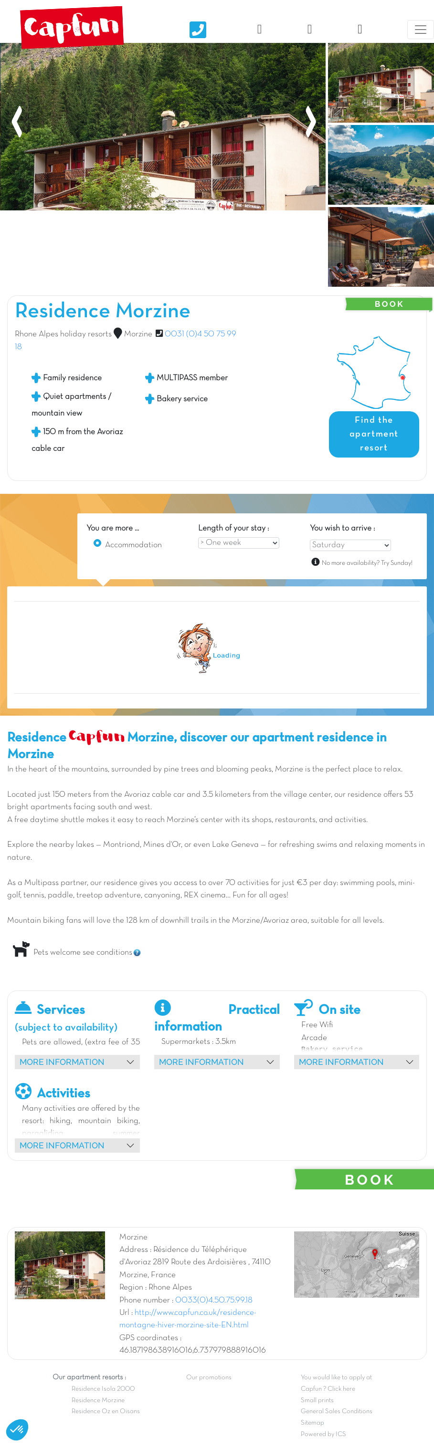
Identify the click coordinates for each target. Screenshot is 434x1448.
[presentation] (16, 76)
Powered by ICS (323, 1434)
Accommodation (133, 545)
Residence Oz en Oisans (106, 1411)
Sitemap (312, 1423)
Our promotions (209, 1378)
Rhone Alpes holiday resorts (63, 334)
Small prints (317, 1400)
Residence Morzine (98, 1400)
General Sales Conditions (336, 1411)
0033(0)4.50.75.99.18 (214, 1300)
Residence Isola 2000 (103, 1389)
